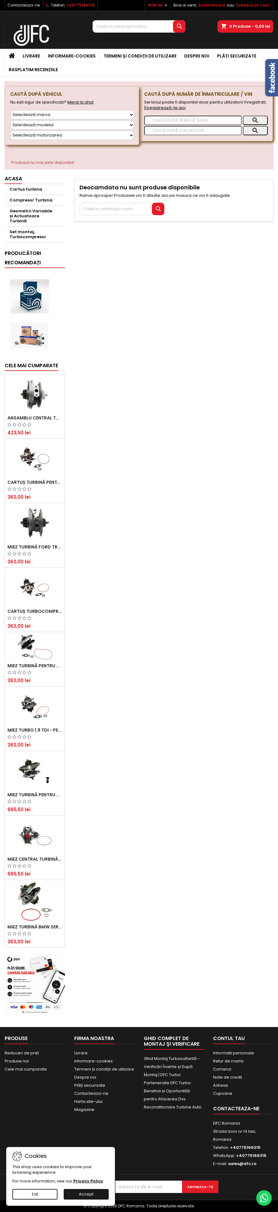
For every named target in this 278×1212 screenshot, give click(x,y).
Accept (86, 1194)
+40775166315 (80, 5)
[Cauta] (139, 26)
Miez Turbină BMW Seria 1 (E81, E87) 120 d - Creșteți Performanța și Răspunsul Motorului (34, 926)
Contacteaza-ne (23, 5)
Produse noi (17, 1061)
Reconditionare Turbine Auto (173, 1107)
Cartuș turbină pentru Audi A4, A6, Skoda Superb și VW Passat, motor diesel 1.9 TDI (34, 482)
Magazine (84, 1110)
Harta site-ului (88, 1101)
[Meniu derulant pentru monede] (158, 5)
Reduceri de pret (22, 1053)
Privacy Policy (88, 1181)
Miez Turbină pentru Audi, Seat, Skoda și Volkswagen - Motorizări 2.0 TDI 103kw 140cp (34, 794)
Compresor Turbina (31, 200)
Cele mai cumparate (31, 365)
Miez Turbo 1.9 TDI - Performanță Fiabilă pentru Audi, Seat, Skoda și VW (34, 730)
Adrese (220, 1085)
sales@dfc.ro (242, 1164)
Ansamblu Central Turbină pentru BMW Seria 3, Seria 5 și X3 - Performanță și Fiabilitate (34, 417)
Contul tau (229, 1038)
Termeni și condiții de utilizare (139, 56)
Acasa (13, 178)
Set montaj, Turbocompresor (28, 234)
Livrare (31, 56)
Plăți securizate (236, 56)
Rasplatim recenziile (33, 70)
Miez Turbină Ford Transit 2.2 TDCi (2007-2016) (34, 546)
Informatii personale (233, 1053)
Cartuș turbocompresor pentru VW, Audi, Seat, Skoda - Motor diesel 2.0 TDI (34, 611)
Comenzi (222, 1069)
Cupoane (222, 1093)
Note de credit (227, 1077)
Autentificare (211, 5)
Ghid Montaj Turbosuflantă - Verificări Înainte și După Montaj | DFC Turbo (172, 1067)
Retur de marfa (228, 1061)
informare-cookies (72, 56)
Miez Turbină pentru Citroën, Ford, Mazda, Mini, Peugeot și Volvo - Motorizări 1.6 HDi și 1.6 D (34, 665)
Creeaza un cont (252, 5)
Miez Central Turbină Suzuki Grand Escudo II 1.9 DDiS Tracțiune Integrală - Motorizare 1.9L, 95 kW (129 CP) (34, 859)
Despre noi (196, 56)
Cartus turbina (26, 189)
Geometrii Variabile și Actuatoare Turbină (31, 216)
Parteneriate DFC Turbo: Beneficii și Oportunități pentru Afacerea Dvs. (168, 1091)
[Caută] (193, 120)
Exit (35, 1194)
